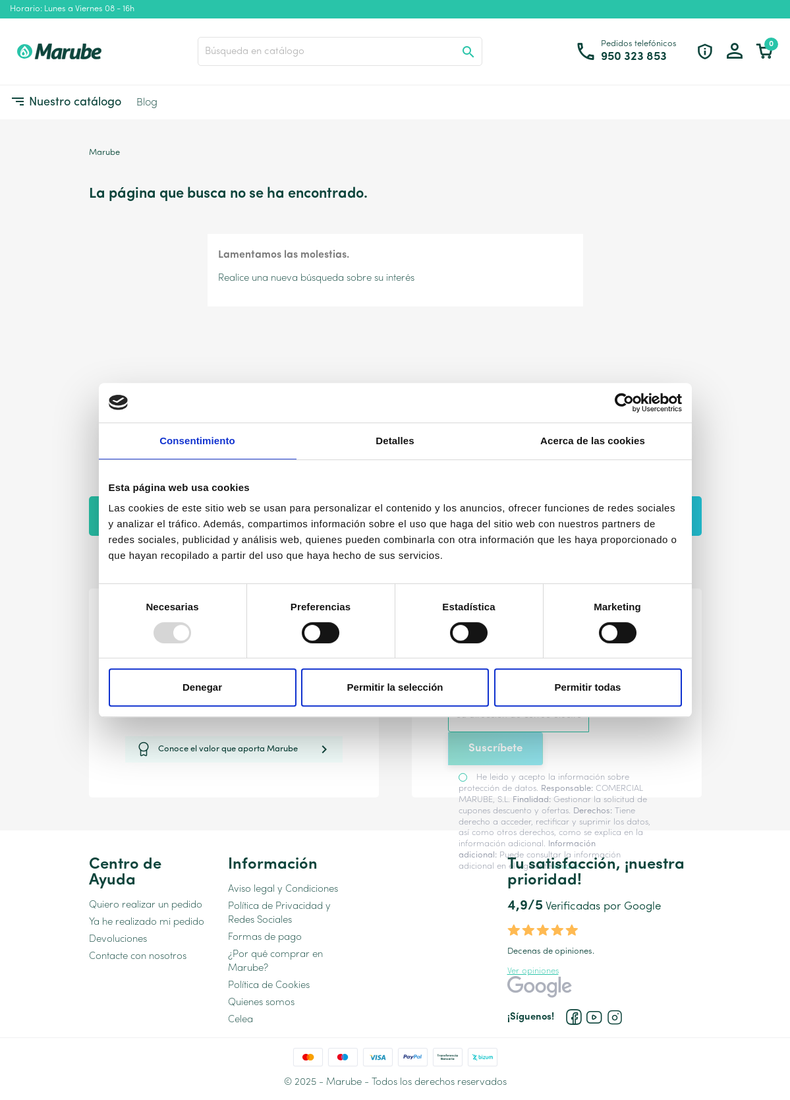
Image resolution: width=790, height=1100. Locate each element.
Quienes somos (261, 1003)
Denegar (202, 687)
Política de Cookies (269, 986)
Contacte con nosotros (137, 957)
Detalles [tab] (395, 440)
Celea (240, 1020)
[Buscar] (340, 51)
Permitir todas (588, 687)
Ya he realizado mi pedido (146, 922)
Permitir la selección (395, 687)
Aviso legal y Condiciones (283, 889)
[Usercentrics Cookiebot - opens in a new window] (624, 403)
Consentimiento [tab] (197, 440)
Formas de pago (265, 937)
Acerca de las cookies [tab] (592, 440)
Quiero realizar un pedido (145, 905)
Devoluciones (118, 939)
